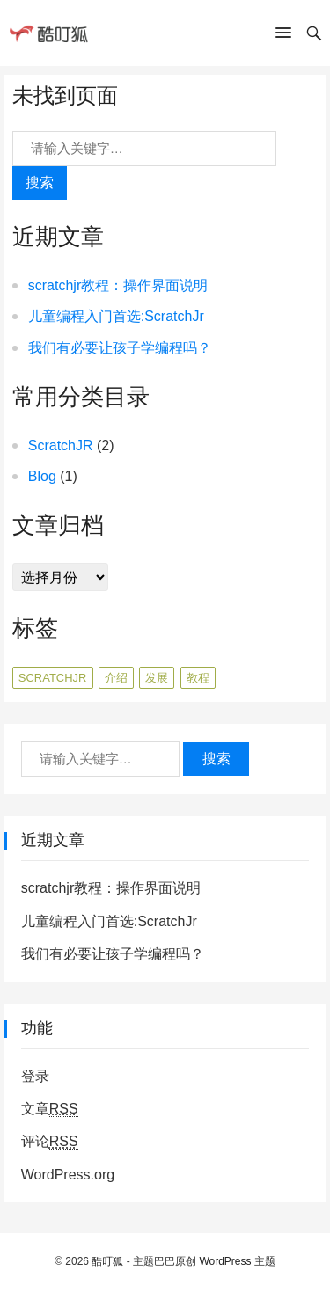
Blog (42, 476)
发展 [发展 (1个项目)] (156, 677)
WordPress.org (67, 1174)
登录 (35, 1076)
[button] (283, 36)
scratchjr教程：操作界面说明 (118, 285)
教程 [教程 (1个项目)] (198, 677)
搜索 (40, 182)
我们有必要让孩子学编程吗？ (119, 347)
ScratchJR (60, 445)
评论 (49, 1142)
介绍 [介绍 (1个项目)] (116, 677)
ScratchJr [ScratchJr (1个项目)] (52, 677)
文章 (49, 1109)
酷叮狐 (107, 1261)
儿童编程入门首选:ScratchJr (116, 316)
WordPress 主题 (237, 1261)
